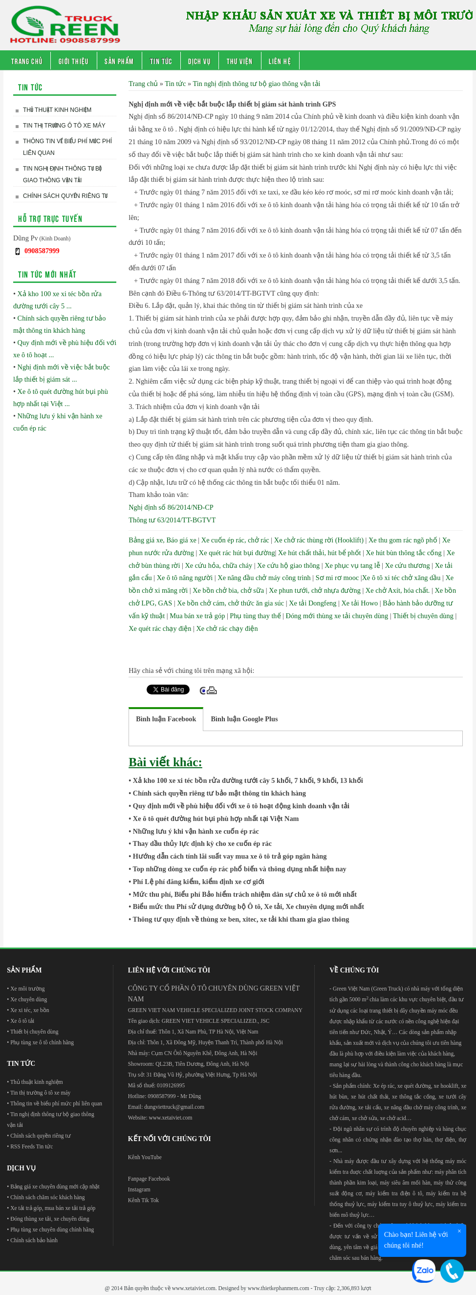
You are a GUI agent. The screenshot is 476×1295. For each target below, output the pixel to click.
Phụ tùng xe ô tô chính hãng (42, 1042)
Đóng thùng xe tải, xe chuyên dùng (49, 1219)
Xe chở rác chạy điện (227, 628)
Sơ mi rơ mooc (337, 578)
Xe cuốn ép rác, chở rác (235, 540)
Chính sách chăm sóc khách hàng (47, 1197)
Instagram (139, 1189)
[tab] (166, 719)
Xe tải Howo (359, 603)
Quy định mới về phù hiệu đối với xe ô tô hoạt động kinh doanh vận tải (241, 806)
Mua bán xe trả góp (197, 616)
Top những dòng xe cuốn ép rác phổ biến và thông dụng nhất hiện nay (239, 869)
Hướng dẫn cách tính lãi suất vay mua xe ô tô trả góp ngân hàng (230, 856)
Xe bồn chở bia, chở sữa (228, 590)
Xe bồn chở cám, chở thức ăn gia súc (230, 603)
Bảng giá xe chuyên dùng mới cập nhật (54, 1186)
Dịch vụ (199, 60)
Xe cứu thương (407, 565)
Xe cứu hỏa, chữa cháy (218, 565)
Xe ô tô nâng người (185, 578)
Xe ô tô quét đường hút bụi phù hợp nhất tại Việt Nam (216, 818)
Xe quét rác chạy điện (160, 628)
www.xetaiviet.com (170, 1118)
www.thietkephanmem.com (278, 1288)
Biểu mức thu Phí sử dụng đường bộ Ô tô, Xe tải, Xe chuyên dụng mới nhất (248, 906)
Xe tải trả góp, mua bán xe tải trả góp (52, 1208)
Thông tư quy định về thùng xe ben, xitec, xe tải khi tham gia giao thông (241, 919)
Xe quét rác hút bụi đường (237, 553)
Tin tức (161, 60)
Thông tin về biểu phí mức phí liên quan (67, 147)
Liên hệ (280, 60)
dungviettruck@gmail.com (174, 1107)
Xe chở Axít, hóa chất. (398, 590)
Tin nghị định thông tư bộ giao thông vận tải (62, 174)
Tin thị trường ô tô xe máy (64, 125)
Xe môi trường (27, 989)
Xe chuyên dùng (28, 999)
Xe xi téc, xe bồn (29, 1010)
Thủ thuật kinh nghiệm (57, 110)
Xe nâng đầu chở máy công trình (263, 578)
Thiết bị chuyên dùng (423, 616)
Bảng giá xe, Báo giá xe (162, 540)
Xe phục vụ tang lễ (352, 565)
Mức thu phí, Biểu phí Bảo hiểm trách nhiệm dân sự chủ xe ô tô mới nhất (245, 894)
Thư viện (240, 60)
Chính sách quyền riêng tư (65, 196)
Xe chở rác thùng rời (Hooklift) (319, 540)
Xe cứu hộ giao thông (288, 565)
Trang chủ (27, 60)
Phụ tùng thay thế (255, 616)
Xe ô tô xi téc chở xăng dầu (401, 578)
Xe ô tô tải (22, 1021)
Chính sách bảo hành (34, 1240)
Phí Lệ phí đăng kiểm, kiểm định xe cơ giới (198, 881)
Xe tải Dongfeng (312, 603)
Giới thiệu (74, 60)
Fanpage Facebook (149, 1179)
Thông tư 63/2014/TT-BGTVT (172, 520)
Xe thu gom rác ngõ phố (402, 540)
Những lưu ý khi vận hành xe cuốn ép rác (196, 831)
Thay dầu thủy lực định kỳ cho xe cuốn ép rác (202, 843)
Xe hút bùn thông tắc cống (404, 553)
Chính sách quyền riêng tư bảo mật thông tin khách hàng (219, 793)
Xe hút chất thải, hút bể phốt (319, 553)
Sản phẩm (119, 60)
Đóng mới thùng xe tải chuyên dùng (337, 616)
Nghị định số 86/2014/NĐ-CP (171, 507)
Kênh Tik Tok (143, 1200)
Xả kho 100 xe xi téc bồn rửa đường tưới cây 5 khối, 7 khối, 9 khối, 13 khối (248, 780)
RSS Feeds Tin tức (31, 1146)
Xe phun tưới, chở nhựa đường (315, 590)
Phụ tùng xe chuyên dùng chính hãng (52, 1229)
